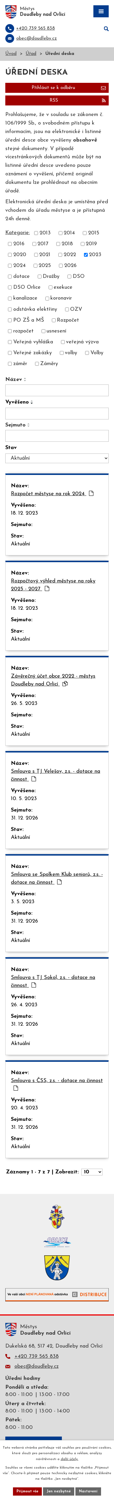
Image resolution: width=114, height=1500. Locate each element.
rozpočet (23, 331)
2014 (69, 233)
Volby (96, 353)
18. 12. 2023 (24, 513)
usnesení (56, 331)
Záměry (49, 364)
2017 (42, 244)
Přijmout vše (27, 1491)
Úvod (10, 54)
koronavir (61, 298)
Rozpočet (68, 320)
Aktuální (20, 544)
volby (71, 353)
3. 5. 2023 (22, 902)
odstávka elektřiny (35, 309)
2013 (45, 233)
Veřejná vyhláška (33, 342)
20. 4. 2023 (24, 1108)
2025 (45, 265)
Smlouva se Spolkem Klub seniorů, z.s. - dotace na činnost (57, 878)
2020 (19, 255)
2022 (70, 255)
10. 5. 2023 (24, 799)
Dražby (51, 276)
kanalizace (25, 298)
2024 (19, 265)
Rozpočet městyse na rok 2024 (52, 494)
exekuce (63, 287)
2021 (44, 255)
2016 (18, 244)
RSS (77, 100)
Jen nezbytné (59, 1491)
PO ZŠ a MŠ (28, 320)
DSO (79, 276)
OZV (76, 309)
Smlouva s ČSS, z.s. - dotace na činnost (57, 1084)
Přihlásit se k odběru (69, 87)
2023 (95, 255)
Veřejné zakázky (32, 353)
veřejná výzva (82, 342)
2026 (70, 265)
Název (13, 379)
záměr (20, 364)
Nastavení (88, 1491)
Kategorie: (17, 233)
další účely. (69, 1459)
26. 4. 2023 (24, 1005)
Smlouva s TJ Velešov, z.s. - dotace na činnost (55, 775)
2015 (93, 233)
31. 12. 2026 (24, 818)
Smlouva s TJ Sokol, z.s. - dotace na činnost (53, 981)
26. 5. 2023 (24, 703)
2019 (91, 244)
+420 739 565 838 (36, 1356)
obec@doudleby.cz (36, 1366)
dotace (21, 276)
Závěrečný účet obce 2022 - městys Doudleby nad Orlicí (53, 680)
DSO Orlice (27, 287)
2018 (67, 244)
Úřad (31, 54)
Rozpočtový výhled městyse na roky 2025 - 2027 (53, 585)
